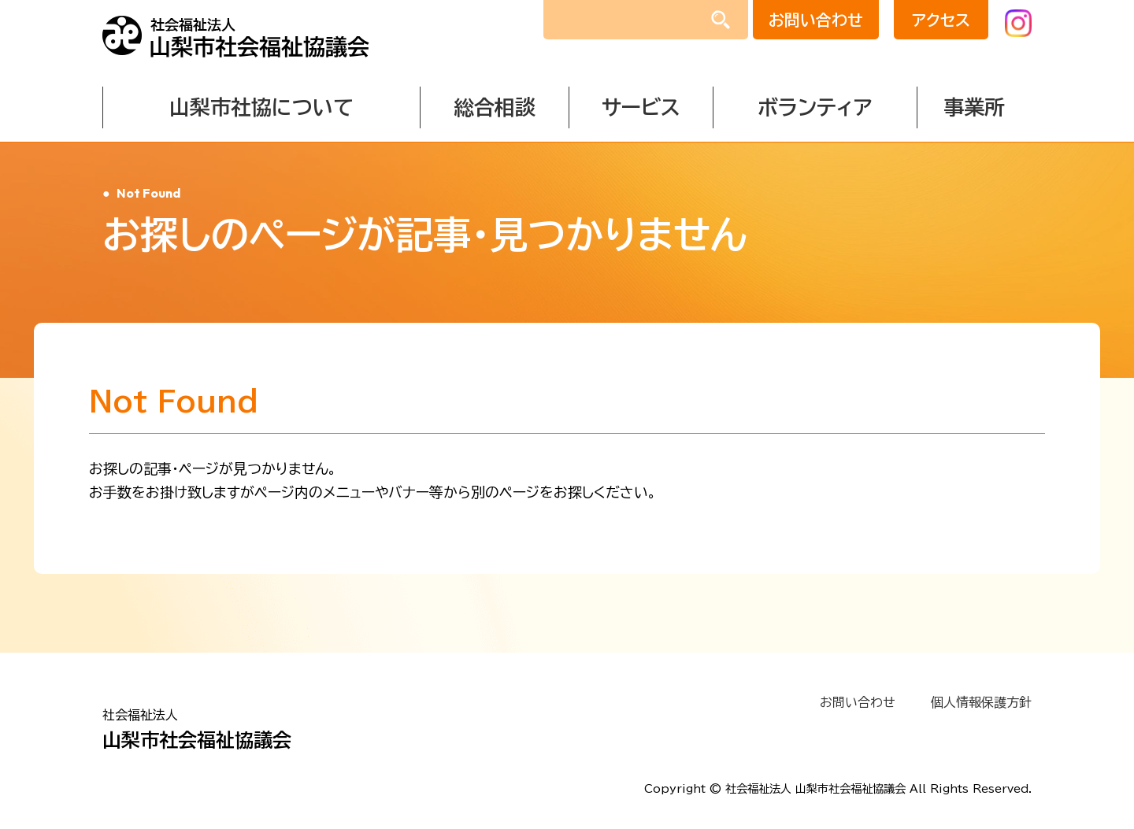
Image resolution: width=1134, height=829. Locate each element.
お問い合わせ (815, 20)
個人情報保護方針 (981, 702)
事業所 (974, 107)
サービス (641, 107)
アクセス (939, 20)
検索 (720, 22)
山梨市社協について (261, 107)
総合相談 (495, 107)
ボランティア (815, 107)
